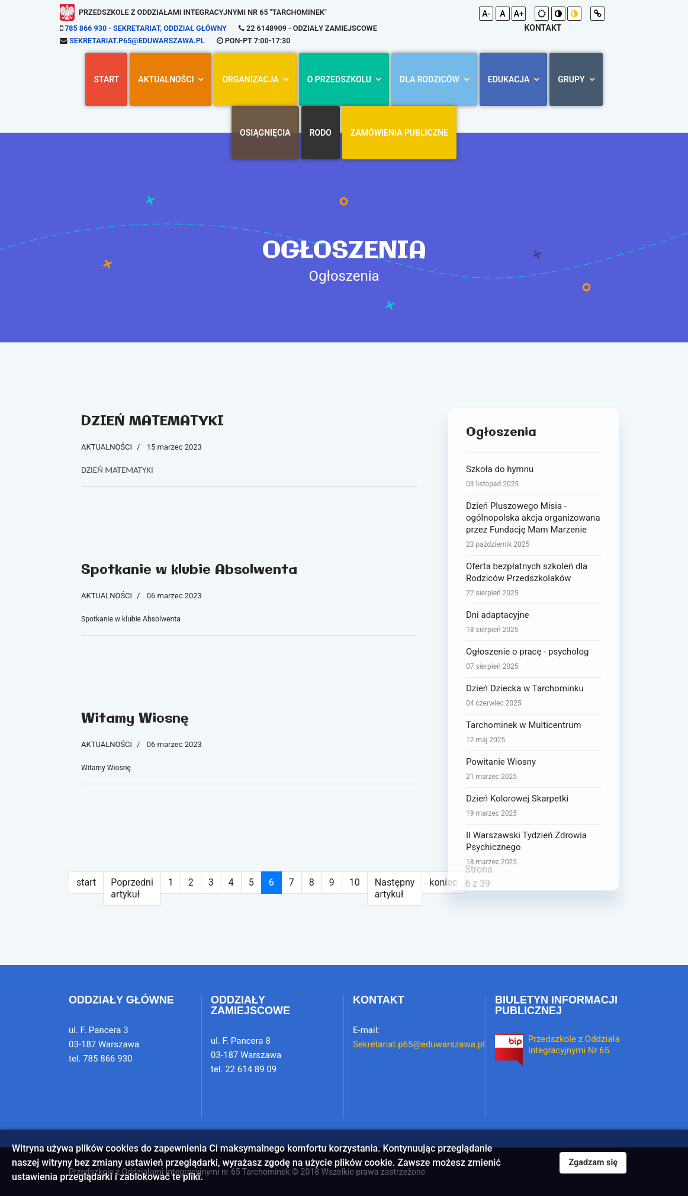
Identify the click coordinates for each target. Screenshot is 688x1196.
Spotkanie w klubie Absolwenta (189, 570)
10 (354, 882)
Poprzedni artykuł (132, 888)
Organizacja (250, 79)
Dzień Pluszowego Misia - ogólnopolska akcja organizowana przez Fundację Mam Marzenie (533, 525)
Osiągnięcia (265, 132)
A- (486, 13)
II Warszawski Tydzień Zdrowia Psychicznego (533, 849)
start (86, 882)
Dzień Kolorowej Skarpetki (533, 806)
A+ (519, 13)
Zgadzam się (593, 1162)
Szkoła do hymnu (533, 477)
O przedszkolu (339, 79)
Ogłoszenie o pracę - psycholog (533, 659)
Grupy (571, 79)
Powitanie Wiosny (533, 769)
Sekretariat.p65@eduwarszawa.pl (136, 40)
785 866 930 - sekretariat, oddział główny (146, 28)
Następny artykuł (394, 888)
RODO (321, 132)
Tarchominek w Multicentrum (533, 733)
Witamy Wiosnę (134, 719)
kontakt (543, 28)
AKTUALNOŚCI (166, 79)
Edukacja (508, 79)
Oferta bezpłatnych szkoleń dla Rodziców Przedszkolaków (533, 580)
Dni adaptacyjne (533, 623)
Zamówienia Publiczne (399, 132)
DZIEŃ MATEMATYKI (152, 421)
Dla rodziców (429, 79)
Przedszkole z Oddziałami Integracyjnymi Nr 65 (579, 1045)
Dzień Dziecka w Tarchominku (533, 696)
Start (106, 79)
